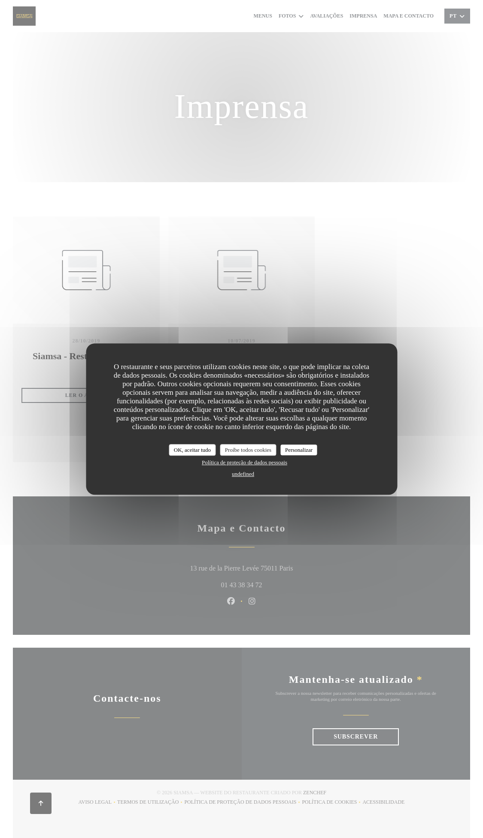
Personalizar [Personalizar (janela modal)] (299, 450)
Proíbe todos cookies (248, 450)
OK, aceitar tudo (192, 450)
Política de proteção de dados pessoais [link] (244, 462)
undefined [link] (243, 474)
